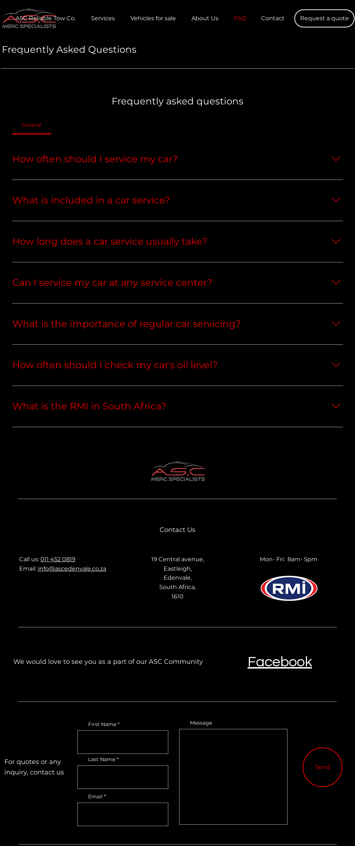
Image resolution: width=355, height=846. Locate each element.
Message (201, 722)
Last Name (101, 759)
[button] (324, 18)
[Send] (322, 767)
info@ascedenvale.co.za (72, 568)
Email (95, 796)
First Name (102, 724)
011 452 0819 (57, 559)
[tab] (32, 125)
